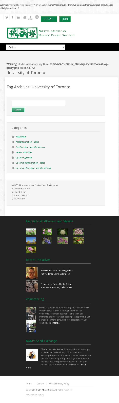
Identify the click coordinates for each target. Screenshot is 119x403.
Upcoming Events (24, 157)
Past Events (21, 136)
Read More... (54, 323)
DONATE (49, 19)
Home (28, 384)
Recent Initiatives (24, 152)
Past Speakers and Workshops (30, 147)
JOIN (65, 19)
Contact (40, 384)
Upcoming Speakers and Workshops (33, 168)
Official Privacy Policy (59, 384)
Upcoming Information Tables (30, 163)
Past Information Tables (27, 142)
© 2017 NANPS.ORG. (45, 390)
